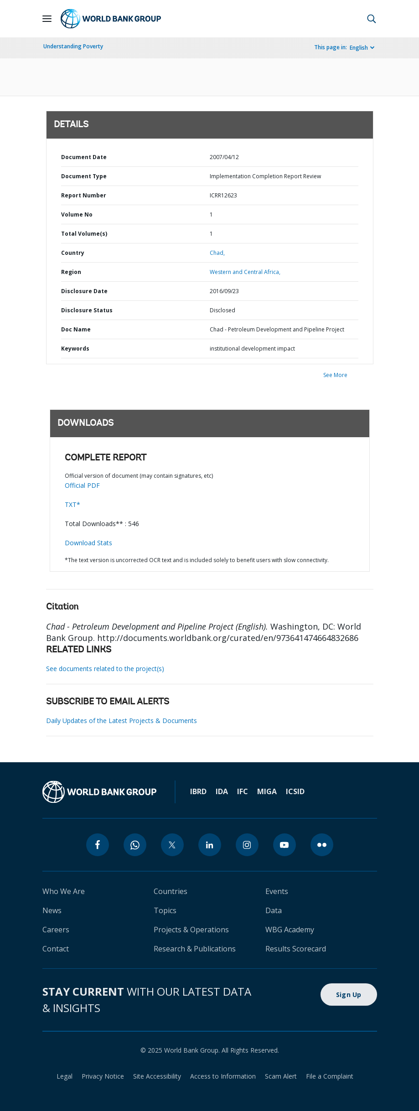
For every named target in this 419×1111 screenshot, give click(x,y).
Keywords (75, 348)
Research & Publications (195, 949)
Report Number (83, 195)
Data (273, 910)
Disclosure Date (84, 291)
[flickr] (321, 844)
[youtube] (284, 844)
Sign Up (349, 994)
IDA (222, 791)
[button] (371, 18)
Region (71, 272)
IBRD (198, 791)
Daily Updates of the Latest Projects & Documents (121, 720)
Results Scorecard (295, 949)
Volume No (77, 214)
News (52, 910)
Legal (64, 1076)
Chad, (217, 253)
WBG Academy (289, 930)
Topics (165, 910)
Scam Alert (281, 1076)
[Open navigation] (47, 19)
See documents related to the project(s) (105, 668)
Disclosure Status (87, 310)
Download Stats (88, 542)
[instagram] (247, 844)
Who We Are (63, 891)
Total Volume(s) (84, 234)
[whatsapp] (135, 844)
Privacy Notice (103, 1076)
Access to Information (223, 1076)
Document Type (84, 176)
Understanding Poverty (73, 46)
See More (335, 375)
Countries (170, 891)
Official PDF (82, 485)
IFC (242, 791)
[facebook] (97, 844)
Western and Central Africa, (245, 272)
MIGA (267, 791)
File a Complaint (329, 1076)
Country (72, 253)
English (359, 48)
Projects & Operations (191, 930)
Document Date (84, 157)
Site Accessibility (157, 1076)
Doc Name (76, 329)
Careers (55, 930)
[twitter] (172, 844)
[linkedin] (209, 844)
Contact (55, 949)
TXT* (72, 504)
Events (276, 891)
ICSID (295, 791)
